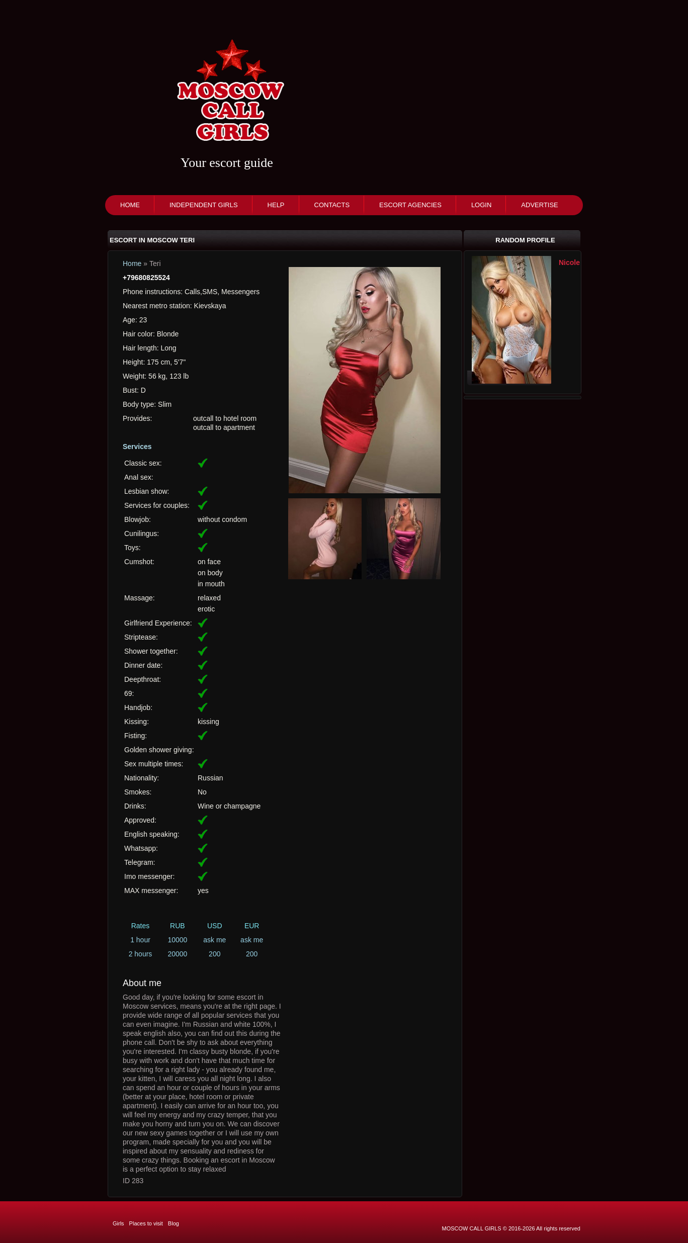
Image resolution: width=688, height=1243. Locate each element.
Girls (118, 1223)
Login (481, 205)
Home (130, 205)
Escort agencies (410, 205)
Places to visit (146, 1223)
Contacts (332, 205)
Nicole (569, 262)
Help (276, 205)
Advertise (539, 205)
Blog (173, 1223)
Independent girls (203, 205)
